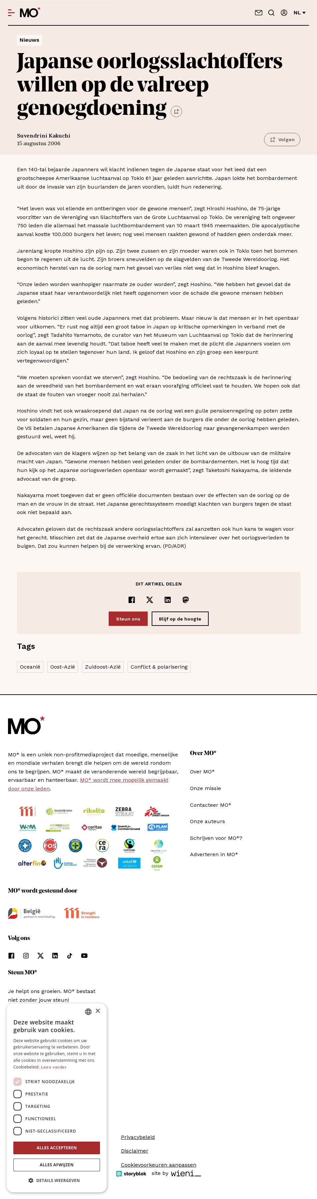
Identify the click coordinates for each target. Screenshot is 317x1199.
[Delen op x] (149, 600)
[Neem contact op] (258, 12)
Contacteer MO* (210, 805)
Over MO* (202, 771)
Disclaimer (134, 1151)
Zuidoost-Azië (103, 667)
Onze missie (205, 788)
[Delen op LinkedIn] (167, 600)
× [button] (97, 1011)
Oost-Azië (62, 667)
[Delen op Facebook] (131, 600)
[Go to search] (271, 12)
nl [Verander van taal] (300, 12)
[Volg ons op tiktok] (69, 955)
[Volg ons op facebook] (11, 955)
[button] (56, 1181)
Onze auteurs (207, 821)
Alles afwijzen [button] (57, 1165)
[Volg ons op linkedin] (55, 955)
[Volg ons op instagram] (26, 955)
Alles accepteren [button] (57, 1148)
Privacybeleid (138, 1137)
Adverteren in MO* (214, 854)
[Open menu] (11, 12)
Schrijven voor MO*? (216, 838)
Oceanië (30, 667)
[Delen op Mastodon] (185, 600)
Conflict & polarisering (159, 667)
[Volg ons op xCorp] (40, 955)
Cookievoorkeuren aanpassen (158, 1165)
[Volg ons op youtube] (84, 955)
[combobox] (88, 1011)
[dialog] (57, 1097)
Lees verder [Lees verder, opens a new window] (54, 1067)
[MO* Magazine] (30, 12)
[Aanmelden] (284, 12)
